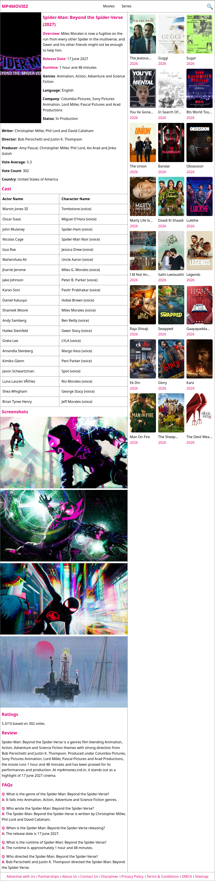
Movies (109, 6)
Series (126, 6)
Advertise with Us (21, 876)
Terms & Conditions (163, 876)
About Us (69, 876)
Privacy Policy (133, 876)
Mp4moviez (15, 6)
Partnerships (48, 876)
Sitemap (201, 876)
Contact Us (89, 876)
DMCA (187, 876)
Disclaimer (109, 876)
